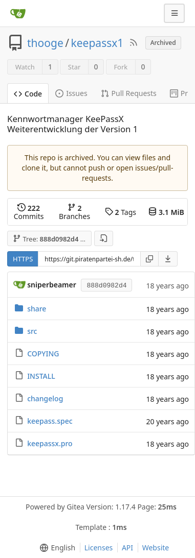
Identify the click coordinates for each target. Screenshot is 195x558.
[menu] (168, 258)
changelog (45, 398)
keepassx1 (97, 43)
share (36, 308)
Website (155, 547)
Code (28, 94)
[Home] (18, 13)
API (127, 547)
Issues (71, 93)
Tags (120, 212)
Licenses (98, 547)
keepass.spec (49, 421)
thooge (45, 43)
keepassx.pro (49, 443)
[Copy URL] (149, 258)
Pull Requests (129, 93)
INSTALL (41, 376)
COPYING (43, 353)
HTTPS (23, 258)
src (32, 331)
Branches (74, 212)
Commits (29, 212)
